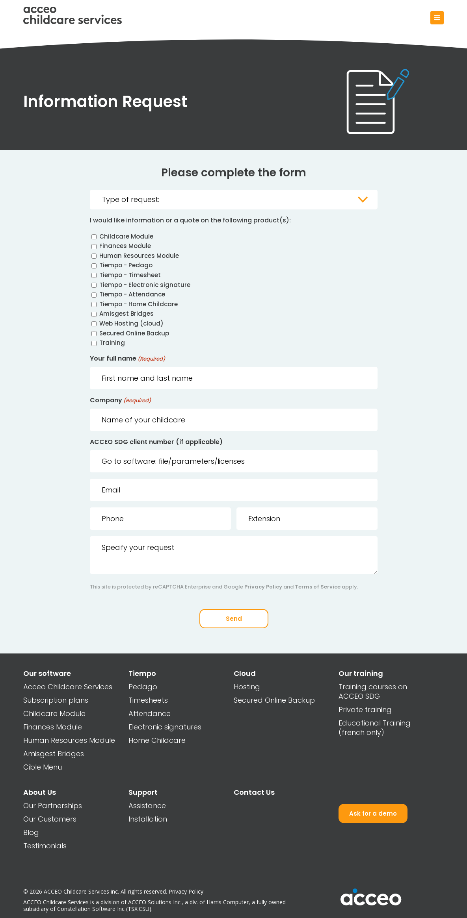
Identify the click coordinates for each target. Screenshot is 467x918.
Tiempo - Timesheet (130, 275)
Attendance (149, 713)
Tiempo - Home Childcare (138, 304)
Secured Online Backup (134, 333)
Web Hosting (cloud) (131, 323)
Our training (361, 673)
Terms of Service (317, 587)
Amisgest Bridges (126, 314)
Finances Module (125, 246)
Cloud (245, 673)
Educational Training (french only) (375, 727)
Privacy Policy (263, 587)
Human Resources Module (139, 256)
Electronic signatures (164, 727)
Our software (47, 673)
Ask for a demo (373, 813)
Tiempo (142, 673)
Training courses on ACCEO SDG (373, 691)
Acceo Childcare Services (67, 687)
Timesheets (148, 700)
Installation (147, 819)
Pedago (142, 687)
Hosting (247, 687)
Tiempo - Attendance (132, 295)
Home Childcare (157, 740)
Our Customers (49, 819)
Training (112, 343)
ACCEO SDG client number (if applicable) (156, 442)
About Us (39, 792)
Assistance (147, 806)
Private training (365, 709)
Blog (31, 832)
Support (143, 792)
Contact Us (254, 792)
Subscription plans (55, 700)
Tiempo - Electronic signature (144, 285)
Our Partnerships (52, 806)
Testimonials (45, 846)
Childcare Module (126, 236)
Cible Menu (42, 767)
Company (120, 401)
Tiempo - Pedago (126, 265)
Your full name (127, 359)
